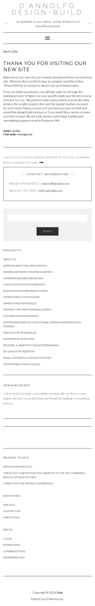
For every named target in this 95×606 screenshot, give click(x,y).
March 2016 (11, 517)
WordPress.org (14, 557)
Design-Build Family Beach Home (25, 290)
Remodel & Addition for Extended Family (31, 345)
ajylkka (16, 130)
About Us (9, 259)
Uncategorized (25, 134)
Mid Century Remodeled (19, 332)
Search (47, 231)
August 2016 (11, 511)
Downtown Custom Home (21, 297)
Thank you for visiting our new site (28, 483)
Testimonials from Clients (21, 364)
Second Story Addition (19, 351)
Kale (60, 592)
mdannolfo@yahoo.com (55, 183)
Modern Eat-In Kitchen (18, 338)
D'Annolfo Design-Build (47, 9)
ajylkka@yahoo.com (51, 190)
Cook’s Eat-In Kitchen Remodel (24, 284)
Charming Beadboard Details (23, 278)
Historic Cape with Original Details (27, 309)
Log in (7, 538)
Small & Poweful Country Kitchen (27, 357)
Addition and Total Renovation (25, 265)
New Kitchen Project (17, 466)
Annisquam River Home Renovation (27, 271)
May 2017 (9, 504)
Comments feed (14, 551)
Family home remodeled (20, 303)
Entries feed (11, 545)
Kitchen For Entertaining (21, 316)
